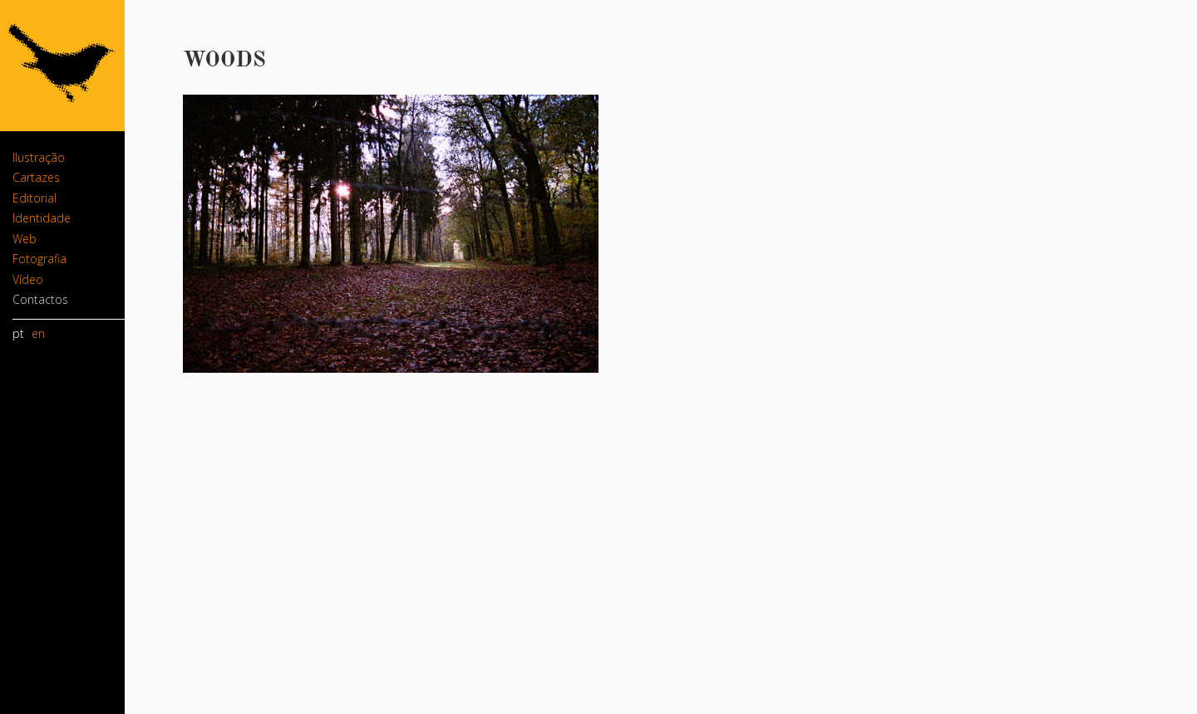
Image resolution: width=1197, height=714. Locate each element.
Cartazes (36, 177)
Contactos (40, 299)
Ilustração (38, 157)
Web (24, 239)
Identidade (41, 218)
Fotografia (39, 259)
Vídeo (27, 279)
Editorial (34, 198)
